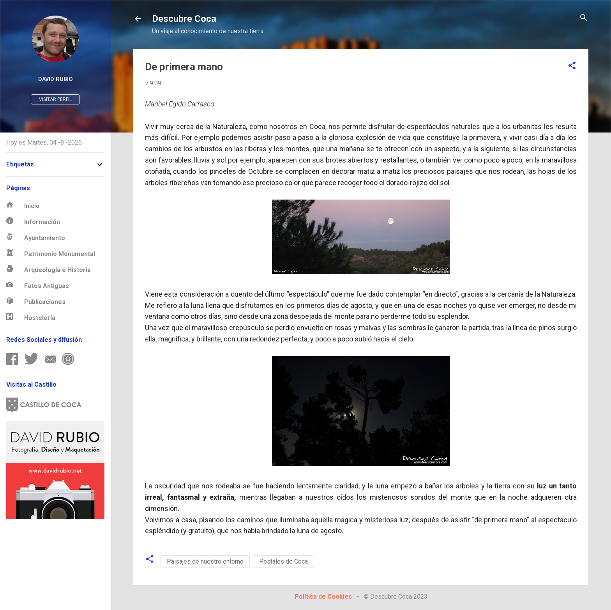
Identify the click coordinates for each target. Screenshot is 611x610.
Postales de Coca (283, 561)
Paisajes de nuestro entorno (205, 561)
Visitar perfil (55, 99)
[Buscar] (583, 18)
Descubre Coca (184, 18)
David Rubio (55, 79)
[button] (572, 66)
